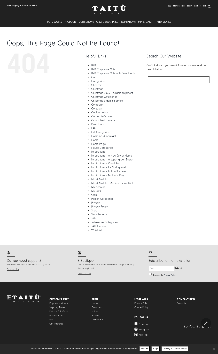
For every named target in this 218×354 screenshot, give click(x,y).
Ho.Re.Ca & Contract (103, 136)
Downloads (98, 124)
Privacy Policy (99, 206)
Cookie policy (99, 112)
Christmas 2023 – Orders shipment (112, 92)
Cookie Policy (141, 307)
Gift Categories (100, 132)
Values (95, 311)
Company (97, 104)
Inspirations (98, 151)
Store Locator (99, 214)
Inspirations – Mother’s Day (107, 175)
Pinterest (142, 334)
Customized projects (103, 120)
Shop (94, 210)
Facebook (143, 324)
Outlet (94, 194)
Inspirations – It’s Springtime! (108, 167)
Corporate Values (101, 116)
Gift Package (56, 323)
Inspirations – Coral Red (105, 163)
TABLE (94, 218)
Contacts (96, 108)
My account (98, 187)
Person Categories (102, 198)
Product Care (56, 315)
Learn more (84, 273)
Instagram (143, 329)
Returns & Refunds (58, 311)
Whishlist (96, 230)
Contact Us (13, 269)
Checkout (96, 85)
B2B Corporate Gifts (103, 69)
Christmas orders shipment (107, 100)
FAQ (93, 128)
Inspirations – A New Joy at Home (111, 155)
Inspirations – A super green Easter (112, 159)
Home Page (98, 143)
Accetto (144, 349)
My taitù (96, 191)
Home (94, 140)
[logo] (109, 5)
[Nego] (213, 349)
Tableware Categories (104, 222)
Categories (98, 81)
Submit (176, 268)
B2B (93, 65)
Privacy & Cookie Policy (175, 349)
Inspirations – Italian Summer (108, 171)
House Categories (102, 147)
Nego (155, 349)
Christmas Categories (104, 96)
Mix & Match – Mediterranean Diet (112, 183)
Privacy (95, 202)
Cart (93, 77)
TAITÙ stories (98, 226)
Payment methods (58, 303)
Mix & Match (98, 179)
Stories (95, 315)
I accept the (164, 275)
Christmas (97, 89)
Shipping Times (57, 307)
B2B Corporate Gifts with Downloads (113, 73)
